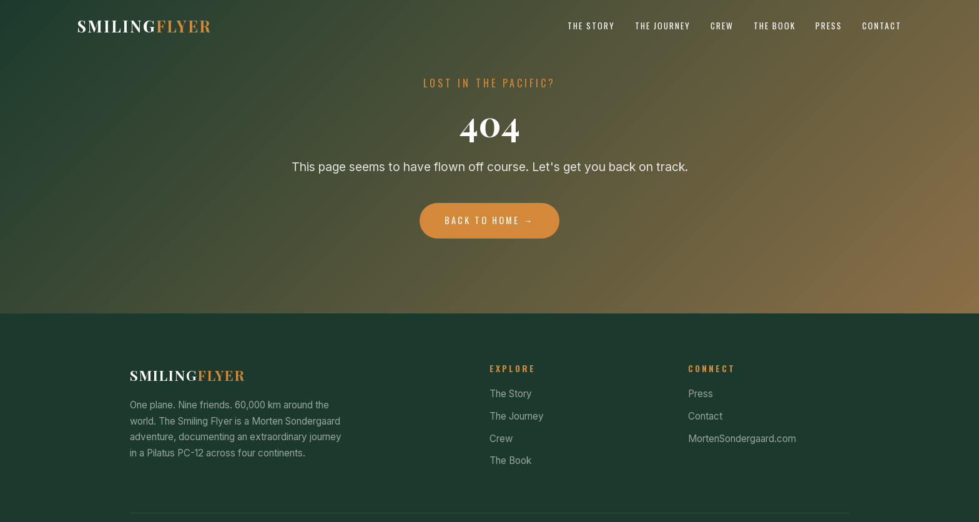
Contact (882, 25)
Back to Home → (489, 220)
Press (828, 25)
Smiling (144, 25)
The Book (774, 25)
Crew (722, 25)
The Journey (663, 25)
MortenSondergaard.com (742, 439)
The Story (591, 25)
